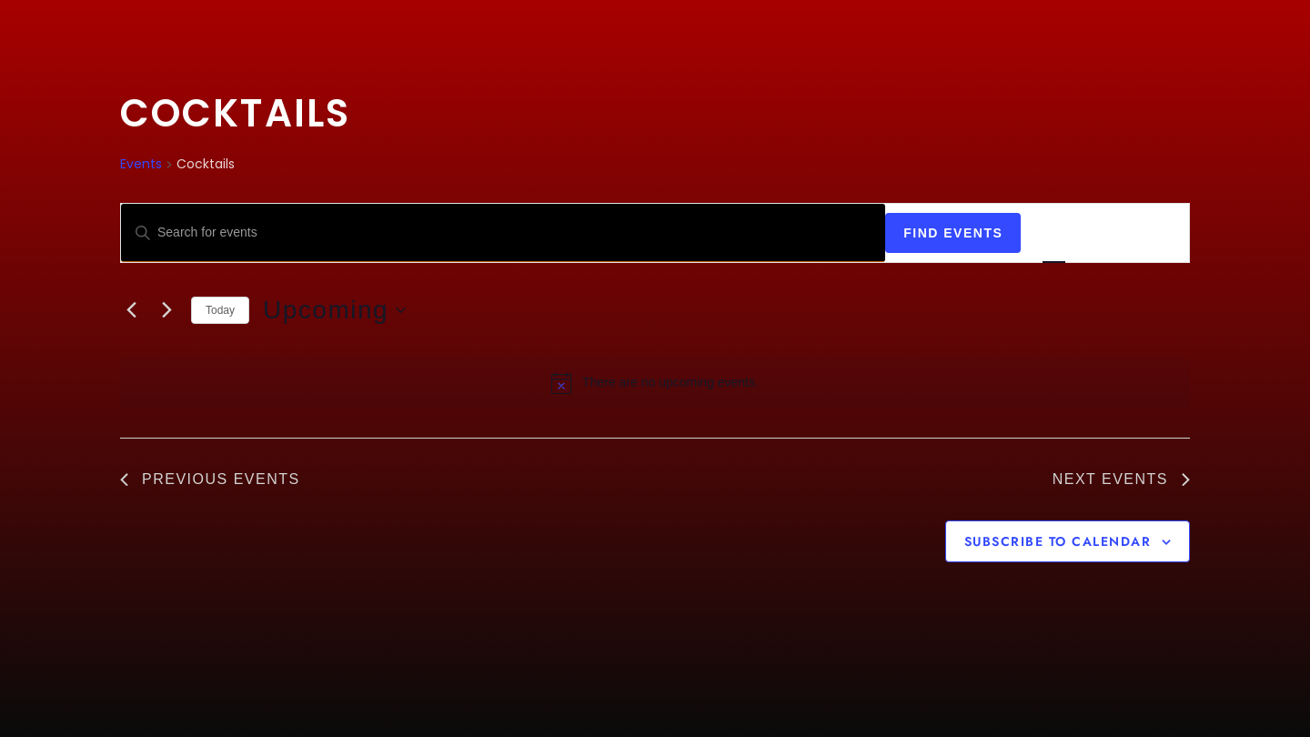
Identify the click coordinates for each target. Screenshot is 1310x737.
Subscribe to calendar (1058, 541)
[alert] (655, 383)
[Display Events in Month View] (1105, 233)
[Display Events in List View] (1054, 233)
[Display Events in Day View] (1155, 233)
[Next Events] (166, 310)
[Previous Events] (131, 310)
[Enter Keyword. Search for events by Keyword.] (503, 233)
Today (220, 310)
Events (141, 164)
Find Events (953, 233)
